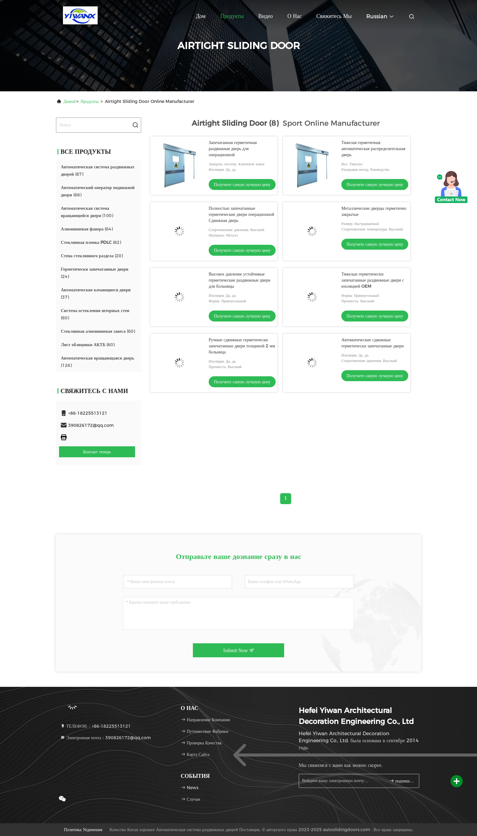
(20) (92, 255)
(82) (91, 242)
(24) (94, 272)
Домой (70, 101)
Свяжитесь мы (334, 16)
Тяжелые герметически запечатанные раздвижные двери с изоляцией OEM (372, 280)
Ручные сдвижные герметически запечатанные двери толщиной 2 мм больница (242, 346)
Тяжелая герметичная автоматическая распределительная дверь (373, 148)
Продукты (232, 16)
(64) (87, 229)
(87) (97, 170)
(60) (95, 314)
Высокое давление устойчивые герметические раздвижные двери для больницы (239, 280)
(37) (96, 293)
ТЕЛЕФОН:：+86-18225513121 (95, 726)
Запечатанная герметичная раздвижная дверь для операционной (233, 148)
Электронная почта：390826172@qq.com (105, 737)
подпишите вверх (401, 780)
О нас (294, 16)
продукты (90, 101)
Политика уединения (83, 829)
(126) (97, 361)
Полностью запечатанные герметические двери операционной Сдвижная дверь (241, 214)
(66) (97, 191)
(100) (87, 211)
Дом (201, 16)
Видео (265, 16)
